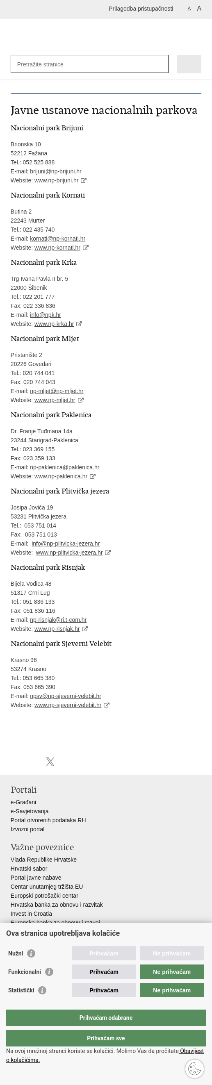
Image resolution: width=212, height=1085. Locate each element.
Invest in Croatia (31, 913)
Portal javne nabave (36, 877)
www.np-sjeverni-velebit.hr (67, 705)
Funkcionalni (24, 988)
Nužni (15, 970)
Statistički (21, 1006)
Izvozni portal (27, 829)
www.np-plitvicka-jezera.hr (69, 552)
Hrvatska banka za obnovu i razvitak (57, 904)
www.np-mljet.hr (54, 400)
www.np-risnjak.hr (57, 629)
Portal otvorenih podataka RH (48, 820)
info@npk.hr (45, 315)
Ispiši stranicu (15, 761)
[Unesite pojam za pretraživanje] (47, 64)
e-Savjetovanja (30, 811)
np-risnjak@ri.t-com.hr (58, 619)
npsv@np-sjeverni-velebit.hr (65, 696)
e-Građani (23, 802)
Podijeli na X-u (50, 761)
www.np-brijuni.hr (56, 180)
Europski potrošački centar (44, 895)
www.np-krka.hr (54, 324)
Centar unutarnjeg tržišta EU (47, 886)
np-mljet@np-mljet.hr (56, 391)
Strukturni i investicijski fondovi (50, 931)
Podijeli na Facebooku (32, 761)
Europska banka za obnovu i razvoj (55, 922)
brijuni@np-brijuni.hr (56, 171)
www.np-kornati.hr (57, 247)
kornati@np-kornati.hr (57, 238)
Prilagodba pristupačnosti (141, 8)
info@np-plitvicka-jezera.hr (66, 543)
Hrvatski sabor (29, 868)
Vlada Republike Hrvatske (44, 859)
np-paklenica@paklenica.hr (64, 467)
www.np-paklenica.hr (60, 476)
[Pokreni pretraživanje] (160, 64)
